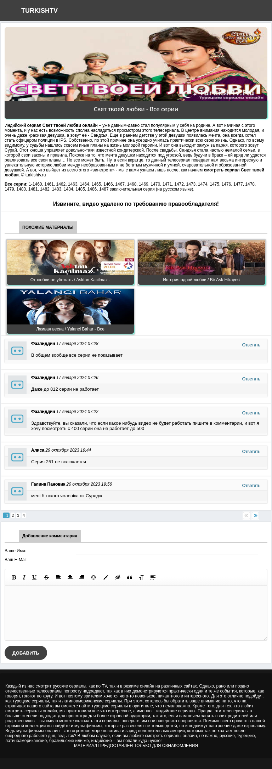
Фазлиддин (43, 343)
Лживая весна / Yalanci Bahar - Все (70, 329)
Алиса (37, 450)
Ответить (251, 345)
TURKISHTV (39, 10)
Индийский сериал (23, 125)
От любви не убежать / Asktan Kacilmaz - (70, 279)
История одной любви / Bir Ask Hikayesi (201, 279)
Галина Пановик (48, 484)
